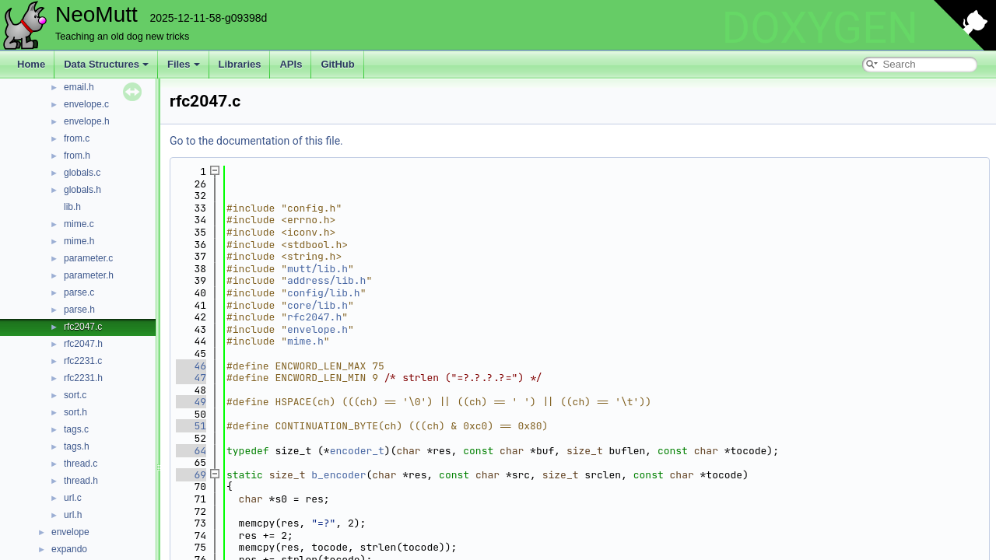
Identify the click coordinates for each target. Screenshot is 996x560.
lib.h (72, 206)
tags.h (76, 446)
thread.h (81, 480)
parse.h (79, 309)
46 (191, 366)
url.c (73, 497)
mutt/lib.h (317, 268)
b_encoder (338, 474)
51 (191, 425)
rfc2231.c (83, 360)
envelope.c (86, 104)
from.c (76, 138)
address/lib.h (326, 280)
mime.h (79, 241)
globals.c (82, 172)
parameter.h (89, 275)
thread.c (80, 463)
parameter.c (88, 258)
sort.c (75, 395)
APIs (290, 64)
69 (191, 474)
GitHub (337, 64)
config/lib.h (323, 292)
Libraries (240, 64)
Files (183, 64)
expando (69, 549)
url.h (73, 514)
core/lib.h (317, 305)
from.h (77, 155)
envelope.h (87, 121)
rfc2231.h (83, 378)
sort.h (75, 412)
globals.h (82, 189)
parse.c (79, 292)
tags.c (76, 429)
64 (191, 450)
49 (191, 401)
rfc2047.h (83, 343)
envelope (70, 532)
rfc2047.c (83, 326)
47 (191, 377)
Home (31, 64)
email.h (79, 87)
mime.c (79, 224)
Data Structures (106, 64)
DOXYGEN (819, 28)
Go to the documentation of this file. (256, 141)
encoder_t (357, 450)
